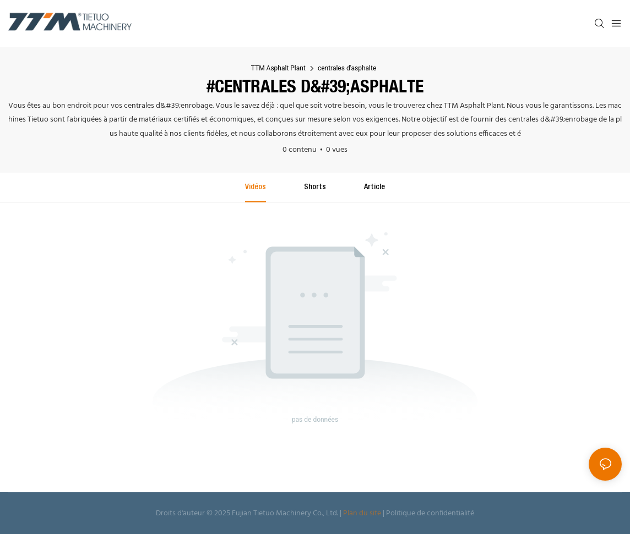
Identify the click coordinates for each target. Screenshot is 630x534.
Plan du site (362, 513)
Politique (400, 513)
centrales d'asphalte (347, 68)
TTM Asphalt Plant (278, 68)
